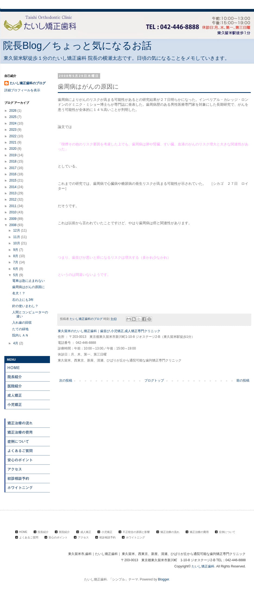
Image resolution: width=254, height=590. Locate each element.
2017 (13, 168)
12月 (17, 230)
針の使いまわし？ (25, 306)
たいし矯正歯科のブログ (28, 83)
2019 (13, 155)
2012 (13, 199)
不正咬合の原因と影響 (27, 414)
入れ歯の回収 (22, 322)
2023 (13, 130)
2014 (13, 187)
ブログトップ (154, 380)
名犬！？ (18, 293)
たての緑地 (20, 329)
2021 (13, 142)
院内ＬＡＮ (20, 335)
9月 (16, 250)
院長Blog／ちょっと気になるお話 (77, 45)
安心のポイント (27, 460)
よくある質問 (27, 450)
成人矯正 (27, 395)
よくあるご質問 (28, 537)
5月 (16, 275)
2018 (13, 161)
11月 (17, 237)
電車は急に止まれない (28, 281)
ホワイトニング (27, 487)
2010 (13, 212)
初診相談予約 (27, 478)
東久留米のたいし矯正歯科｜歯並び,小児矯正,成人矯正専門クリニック (109, 331)
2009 (13, 219)
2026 (13, 111)
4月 (16, 343)
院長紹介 (27, 377)
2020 (13, 149)
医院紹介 (27, 386)
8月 (16, 256)
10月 (17, 243)
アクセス (27, 469)
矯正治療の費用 (27, 432)
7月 (16, 262)
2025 (13, 117)
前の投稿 (242, 380)
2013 (13, 193)
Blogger (163, 579)
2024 (13, 123)
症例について (27, 441)
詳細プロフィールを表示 (22, 90)
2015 (13, 180)
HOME (27, 367)
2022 (13, 136)
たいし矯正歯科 (203, 566)
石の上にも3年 (23, 300)
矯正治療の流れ (27, 423)
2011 (13, 206)
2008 (13, 225)
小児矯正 (27, 404)
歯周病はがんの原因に (28, 287)
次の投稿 (65, 380)
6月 (16, 269)
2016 (13, 174)
